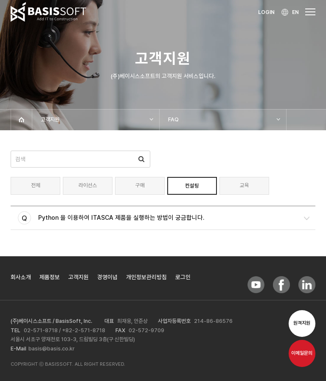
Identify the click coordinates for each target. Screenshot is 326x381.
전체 (35, 185)
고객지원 (50, 119)
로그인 (183, 277)
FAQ (173, 119)
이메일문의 (301, 353)
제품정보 (49, 277)
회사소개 (21, 277)
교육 (244, 185)
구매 (140, 185)
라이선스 (88, 185)
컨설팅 (192, 185)
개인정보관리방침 (146, 277)
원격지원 (301, 323)
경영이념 (107, 277)
